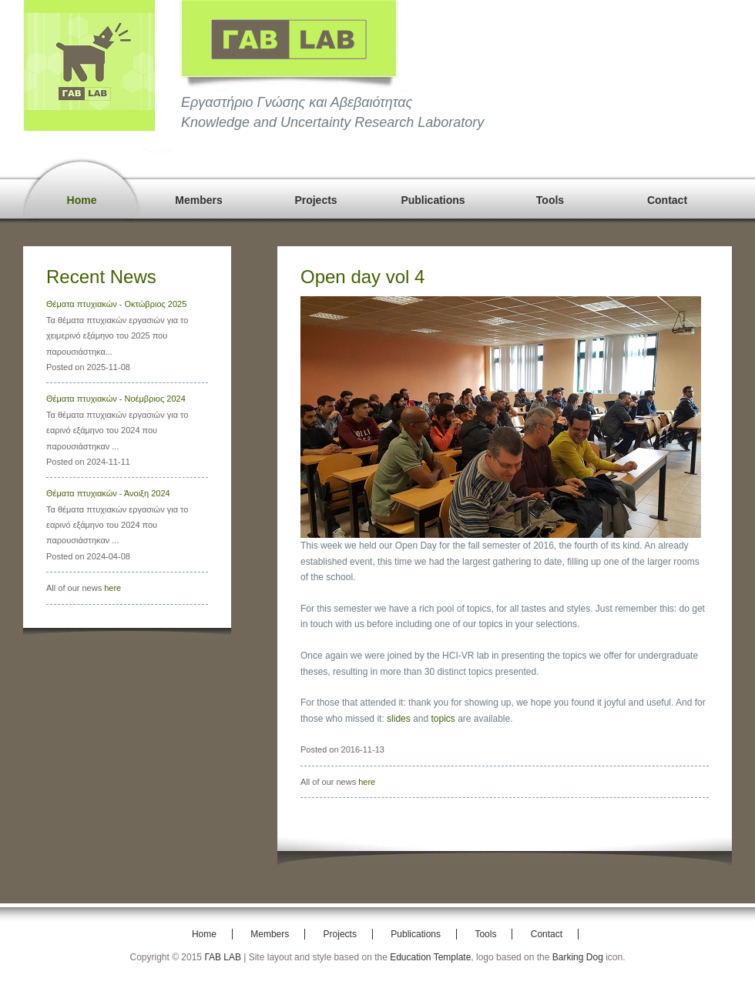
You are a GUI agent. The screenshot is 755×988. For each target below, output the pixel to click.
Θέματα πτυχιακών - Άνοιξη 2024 (108, 493)
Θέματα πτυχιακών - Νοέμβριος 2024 (116, 398)
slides (399, 718)
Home (82, 200)
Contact (667, 200)
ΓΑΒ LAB (222, 957)
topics (443, 718)
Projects (315, 200)
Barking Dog (577, 957)
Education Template (430, 957)
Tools (550, 200)
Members (198, 200)
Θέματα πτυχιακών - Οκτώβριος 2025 (116, 304)
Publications (433, 200)
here (112, 587)
